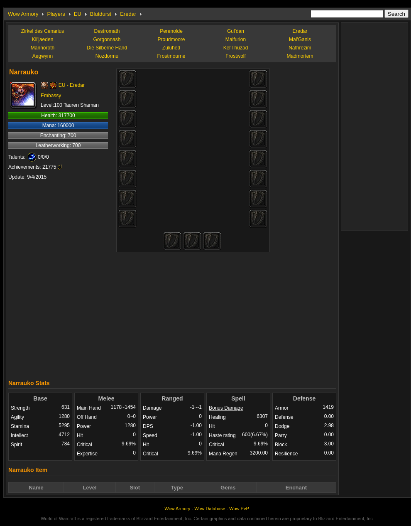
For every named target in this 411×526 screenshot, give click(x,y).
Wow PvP (239, 508)
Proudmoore (171, 39)
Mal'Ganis (300, 39)
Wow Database (209, 508)
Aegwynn (42, 56)
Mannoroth (42, 48)
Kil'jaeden (43, 39)
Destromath (107, 31)
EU (77, 14)
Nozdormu (106, 56)
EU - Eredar (72, 85)
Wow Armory (23, 14)
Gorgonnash (106, 39)
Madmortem (299, 56)
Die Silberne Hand (107, 48)
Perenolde (171, 31)
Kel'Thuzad (235, 48)
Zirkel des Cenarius (42, 31)
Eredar (128, 14)
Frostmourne (171, 56)
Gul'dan (235, 31)
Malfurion (235, 39)
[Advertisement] (172, 314)
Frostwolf (235, 56)
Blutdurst (100, 14)
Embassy (51, 95)
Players (56, 14)
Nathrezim (300, 48)
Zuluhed (171, 48)
